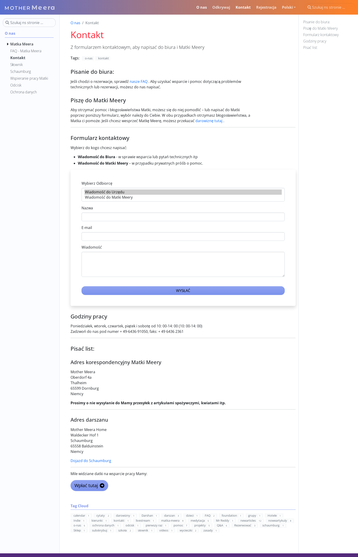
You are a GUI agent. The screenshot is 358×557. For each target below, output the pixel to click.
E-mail (87, 227)
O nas (75, 22)
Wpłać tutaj (89, 485)
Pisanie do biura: (316, 21)
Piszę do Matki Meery (320, 28)
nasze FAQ (138, 81)
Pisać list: (310, 47)
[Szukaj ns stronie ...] (330, 7)
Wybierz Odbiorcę (97, 183)
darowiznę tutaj (208, 120)
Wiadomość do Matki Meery (183, 197)
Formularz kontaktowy (321, 34)
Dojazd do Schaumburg (91, 460)
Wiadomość (92, 247)
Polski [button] (287, 7)
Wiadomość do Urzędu (183, 192)
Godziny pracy (314, 41)
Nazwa (87, 207)
